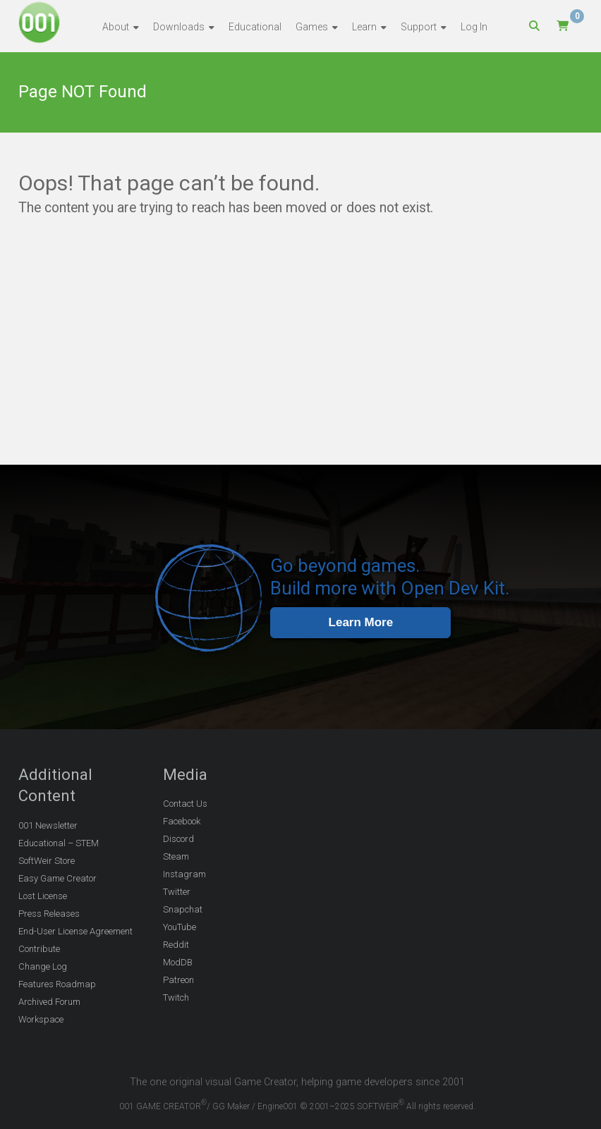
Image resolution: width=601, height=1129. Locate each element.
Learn (364, 26)
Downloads (179, 26)
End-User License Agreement (75, 931)
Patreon (178, 980)
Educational (255, 26)
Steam (176, 856)
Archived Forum (49, 1001)
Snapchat (182, 909)
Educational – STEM (58, 843)
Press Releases (49, 913)
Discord (178, 839)
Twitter (176, 891)
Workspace (40, 1019)
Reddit (176, 944)
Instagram (184, 874)
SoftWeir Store (46, 860)
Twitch (176, 997)
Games (312, 26)
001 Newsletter (48, 825)
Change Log (42, 966)
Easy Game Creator (57, 878)
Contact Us (185, 803)
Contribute (39, 949)
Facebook (181, 821)
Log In (474, 26)
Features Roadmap (57, 984)
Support (419, 26)
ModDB (178, 962)
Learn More (361, 622)
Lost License (42, 896)
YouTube (179, 927)
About (115, 26)
